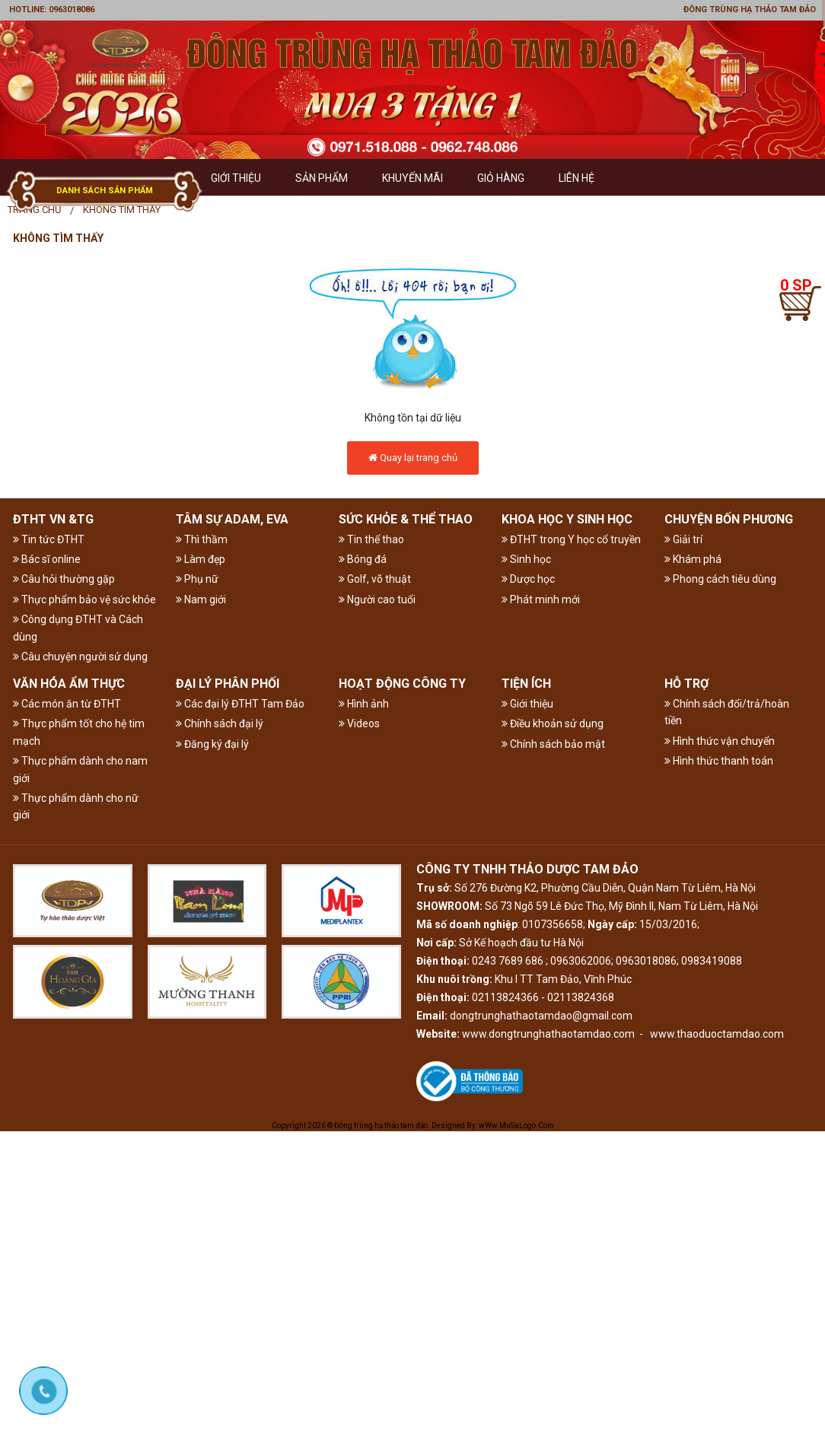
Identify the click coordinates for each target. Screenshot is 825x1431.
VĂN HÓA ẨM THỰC (69, 683)
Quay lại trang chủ (412, 457)
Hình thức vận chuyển (719, 741)
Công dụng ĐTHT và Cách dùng (78, 627)
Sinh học (526, 559)
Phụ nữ (197, 579)
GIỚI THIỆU (236, 178)
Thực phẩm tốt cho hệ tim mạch (79, 731)
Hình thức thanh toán (718, 761)
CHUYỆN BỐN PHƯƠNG (728, 519)
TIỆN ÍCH (526, 683)
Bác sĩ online (47, 559)
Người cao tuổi (377, 599)
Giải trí (683, 539)
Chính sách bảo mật (553, 744)
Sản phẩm (321, 178)
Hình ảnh (364, 704)
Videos (359, 723)
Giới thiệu (527, 704)
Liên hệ (576, 178)
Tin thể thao (371, 539)
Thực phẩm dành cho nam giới (80, 769)
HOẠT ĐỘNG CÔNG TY (402, 683)
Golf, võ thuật (375, 579)
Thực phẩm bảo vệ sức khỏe (84, 599)
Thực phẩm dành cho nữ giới (76, 806)
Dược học (528, 579)
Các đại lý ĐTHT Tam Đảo (240, 704)
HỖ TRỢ (686, 683)
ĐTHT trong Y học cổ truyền (571, 539)
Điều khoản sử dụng (553, 723)
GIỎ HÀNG (500, 178)
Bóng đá (363, 559)
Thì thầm (202, 539)
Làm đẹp (200, 559)
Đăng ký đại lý (212, 744)
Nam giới (201, 599)
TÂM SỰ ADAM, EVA (232, 519)
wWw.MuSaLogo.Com (516, 1125)
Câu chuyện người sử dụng (80, 656)
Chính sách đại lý (219, 723)
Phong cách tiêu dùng (720, 579)
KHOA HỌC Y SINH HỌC (567, 519)
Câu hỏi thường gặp (64, 579)
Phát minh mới (541, 599)
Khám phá (692, 559)
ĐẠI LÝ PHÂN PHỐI (227, 683)
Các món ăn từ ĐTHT (67, 704)
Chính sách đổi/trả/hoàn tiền (726, 712)
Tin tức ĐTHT (48, 539)
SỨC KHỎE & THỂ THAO (406, 519)
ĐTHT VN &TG (53, 519)
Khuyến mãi (412, 178)
